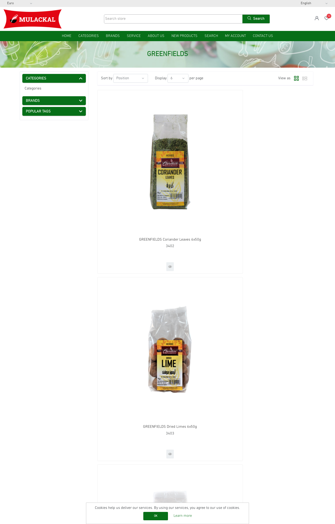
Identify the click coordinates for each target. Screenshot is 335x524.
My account (235, 36)
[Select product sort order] (130, 78)
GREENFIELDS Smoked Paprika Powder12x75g (205, 275)
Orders (178, 447)
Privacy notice (33, 472)
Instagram (257, 460)
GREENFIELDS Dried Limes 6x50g (205, 164)
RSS (253, 447)
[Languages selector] (314, 3)
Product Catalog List (114, 460)
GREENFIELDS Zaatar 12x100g (278, 275)
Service (134, 36)
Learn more (183, 516)
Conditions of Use (36, 479)
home (66, 36)
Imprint (28, 453)
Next (223, 329)
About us (156, 36)
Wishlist (179, 460)
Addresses (182, 453)
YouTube (257, 453)
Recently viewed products (118, 447)
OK (155, 516)
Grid (295, 78)
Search (211, 36)
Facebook (257, 441)
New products (184, 36)
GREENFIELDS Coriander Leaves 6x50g (132, 164)
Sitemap (29, 441)
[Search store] (172, 19)
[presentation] (24, 408)
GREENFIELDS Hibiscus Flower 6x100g (278, 164)
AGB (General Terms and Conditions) (51, 460)
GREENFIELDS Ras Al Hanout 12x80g (131, 275)
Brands (113, 36)
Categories (33, 88)
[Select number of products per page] (178, 78)
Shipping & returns (37, 466)
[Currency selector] (20, 3)
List (305, 78)
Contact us (263, 36)
